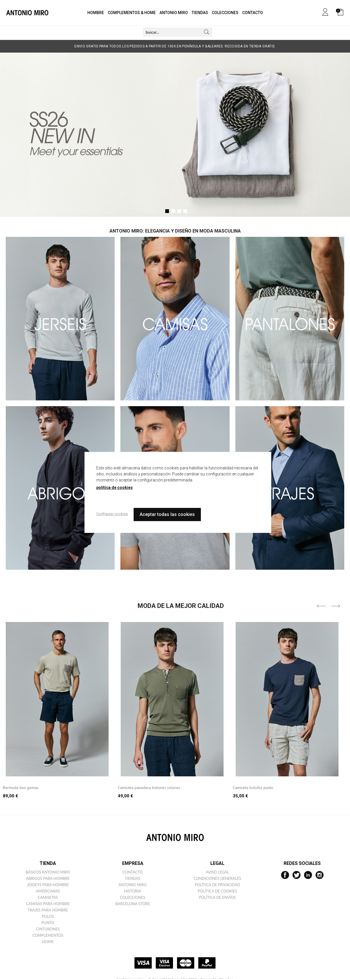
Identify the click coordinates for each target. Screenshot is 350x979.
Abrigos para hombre (48, 878)
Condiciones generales (217, 878)
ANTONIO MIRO (173, 12)
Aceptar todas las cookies (167, 514)
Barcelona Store (133, 903)
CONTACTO (252, 12)
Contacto (132, 872)
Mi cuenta (325, 11)
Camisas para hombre (48, 903)
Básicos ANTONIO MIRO (48, 872)
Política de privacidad (217, 884)
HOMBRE (95, 12)
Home (48, 941)
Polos (48, 916)
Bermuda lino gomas (21, 787)
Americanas (48, 891)
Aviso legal (217, 872)
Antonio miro (133, 884)
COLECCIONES (225, 12)
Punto (47, 922)
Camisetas (48, 897)
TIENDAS (200, 12)
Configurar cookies (112, 514)
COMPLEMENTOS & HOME (132, 12)
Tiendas (132, 878)
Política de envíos (217, 897)
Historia (132, 891)
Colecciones (132, 897)
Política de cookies (217, 891)
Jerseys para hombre (48, 884)
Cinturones (47, 929)
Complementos (47, 935)
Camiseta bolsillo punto (253, 787)
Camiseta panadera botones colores (149, 787)
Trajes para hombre (48, 910)
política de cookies (114, 487)
